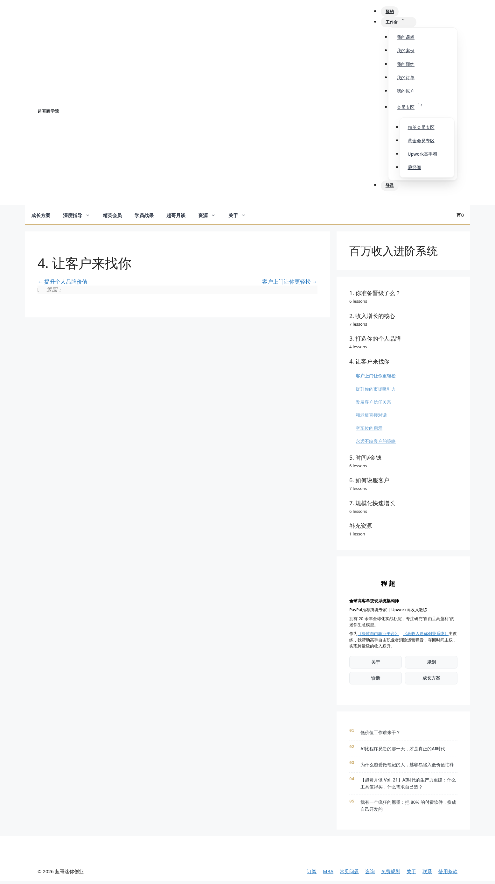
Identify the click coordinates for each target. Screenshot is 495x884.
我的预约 (406, 66)
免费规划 (390, 874)
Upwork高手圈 (422, 156)
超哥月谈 (175, 218)
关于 (240, 218)
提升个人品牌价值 (62, 284)
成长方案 (40, 218)
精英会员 (112, 218)
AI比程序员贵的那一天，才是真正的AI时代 (402, 751)
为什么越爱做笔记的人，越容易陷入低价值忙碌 (407, 767)
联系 (427, 874)
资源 (210, 218)
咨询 (370, 874)
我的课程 (406, 39)
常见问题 (349, 874)
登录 (392, 188)
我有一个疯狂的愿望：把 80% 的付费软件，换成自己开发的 (408, 808)
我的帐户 (406, 93)
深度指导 (79, 218)
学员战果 (144, 218)
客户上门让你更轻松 (289, 284)
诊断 (375, 681)
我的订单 (406, 79)
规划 (431, 665)
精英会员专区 (421, 129)
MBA (328, 874)
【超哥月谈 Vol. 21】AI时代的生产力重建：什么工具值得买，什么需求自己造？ (408, 786)
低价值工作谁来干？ (380, 735)
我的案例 (406, 52)
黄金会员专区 (421, 142)
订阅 (312, 874)
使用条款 (447, 874)
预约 (392, 12)
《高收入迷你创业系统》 (426, 636)
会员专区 (413, 107)
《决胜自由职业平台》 (378, 636)
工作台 (402, 23)
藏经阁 (414, 169)
